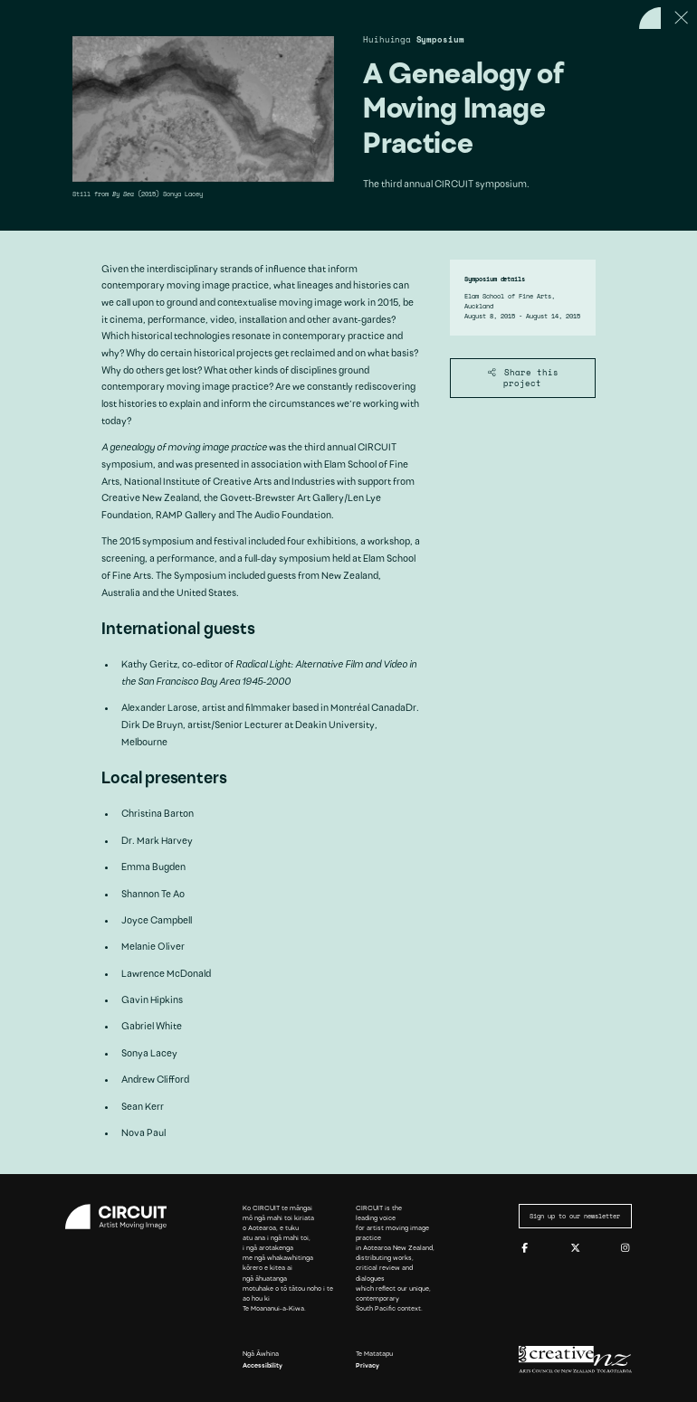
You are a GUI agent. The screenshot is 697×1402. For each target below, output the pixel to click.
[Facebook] (524, 1249)
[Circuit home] (121, 1216)
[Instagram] (625, 1249)
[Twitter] (575, 1249)
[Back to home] (650, 18)
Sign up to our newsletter (575, 1216)
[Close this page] (681, 18)
